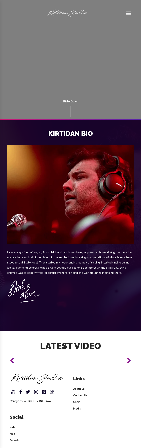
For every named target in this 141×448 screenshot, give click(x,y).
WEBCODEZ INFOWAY (37, 401)
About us (78, 388)
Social (77, 402)
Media (77, 408)
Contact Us (80, 395)
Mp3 (12, 433)
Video (13, 427)
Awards (14, 440)
